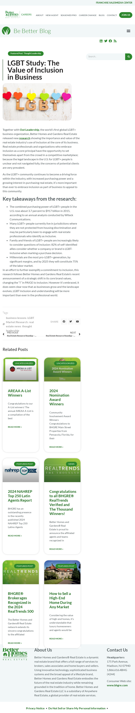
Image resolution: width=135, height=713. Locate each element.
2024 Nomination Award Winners (59, 397)
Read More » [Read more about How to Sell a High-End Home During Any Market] (56, 638)
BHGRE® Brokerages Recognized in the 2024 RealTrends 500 (21, 602)
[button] (128, 31)
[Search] (128, 56)
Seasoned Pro (69, 15)
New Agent (52, 15)
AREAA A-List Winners (19, 392)
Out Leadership (29, 129)
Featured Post (17, 53)
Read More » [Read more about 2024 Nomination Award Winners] (56, 447)
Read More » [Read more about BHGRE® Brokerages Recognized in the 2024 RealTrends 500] (15, 643)
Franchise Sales (106, 2)
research (24, 138)
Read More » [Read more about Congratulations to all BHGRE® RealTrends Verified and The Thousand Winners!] (56, 549)
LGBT (30, 317)
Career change (88, 15)
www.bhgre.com (117, 685)
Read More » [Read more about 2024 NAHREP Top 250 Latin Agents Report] (15, 535)
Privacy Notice (35, 708)
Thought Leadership (32, 53)
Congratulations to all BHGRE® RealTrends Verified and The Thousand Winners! (62, 502)
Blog (102, 15)
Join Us (125, 15)
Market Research (17, 322)
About (39, 15)
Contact (112, 15)
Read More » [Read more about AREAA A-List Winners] (15, 427)
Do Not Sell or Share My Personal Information (76, 708)
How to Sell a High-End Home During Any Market (60, 600)
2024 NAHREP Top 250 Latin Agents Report (20, 495)
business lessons (16, 317)
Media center (124, 2)
